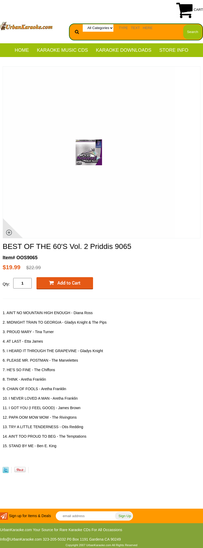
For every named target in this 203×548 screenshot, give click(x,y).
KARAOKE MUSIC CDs (62, 50)
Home (22, 50)
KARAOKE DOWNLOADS (123, 50)
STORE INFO (173, 50)
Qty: (6, 284)
